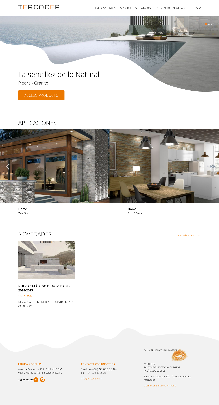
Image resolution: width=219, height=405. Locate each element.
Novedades (180, 8)
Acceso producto (41, 95)
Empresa (100, 8)
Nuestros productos (123, 8)
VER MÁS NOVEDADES (189, 235)
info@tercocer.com (91, 378)
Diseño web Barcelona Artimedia (160, 385)
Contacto (163, 8)
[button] (206, 24)
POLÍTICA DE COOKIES (154, 370)
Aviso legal (150, 364)
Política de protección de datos (162, 367)
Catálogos (147, 8)
